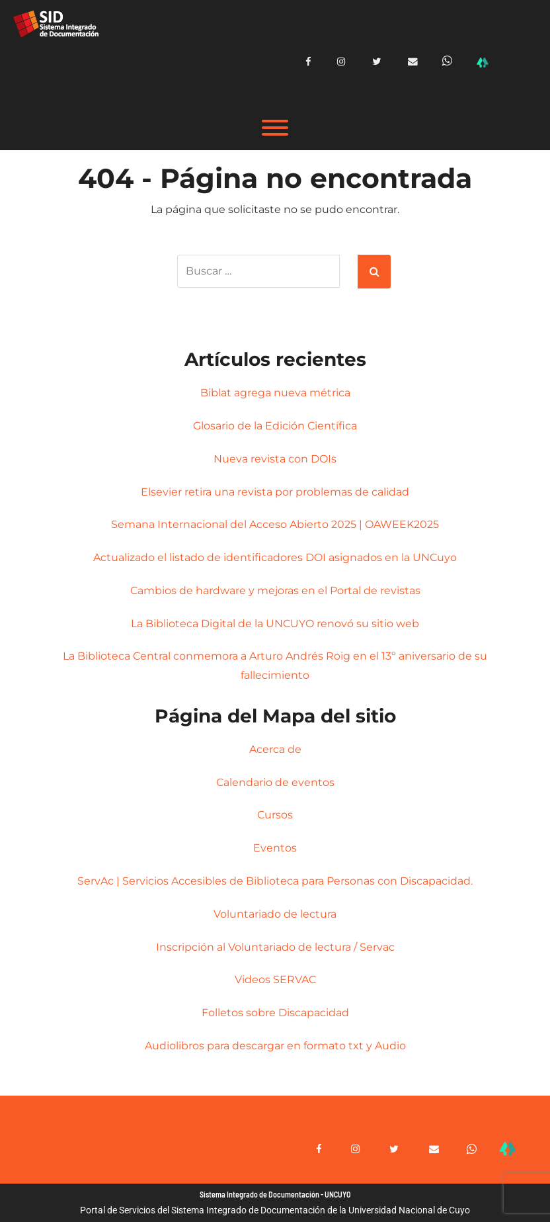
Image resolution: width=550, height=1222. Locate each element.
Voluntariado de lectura (275, 913)
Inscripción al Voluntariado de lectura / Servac (275, 946)
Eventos (275, 848)
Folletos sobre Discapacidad (275, 1012)
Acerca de (275, 748)
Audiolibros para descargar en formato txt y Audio (275, 1045)
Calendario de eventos (275, 781)
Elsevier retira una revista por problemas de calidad (275, 491)
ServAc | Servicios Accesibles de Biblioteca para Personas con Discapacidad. (275, 881)
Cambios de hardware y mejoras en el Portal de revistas (275, 590)
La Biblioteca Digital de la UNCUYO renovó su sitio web (275, 623)
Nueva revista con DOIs (275, 458)
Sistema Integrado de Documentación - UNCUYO (275, 1194)
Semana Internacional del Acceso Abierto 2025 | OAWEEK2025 (275, 524)
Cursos (275, 814)
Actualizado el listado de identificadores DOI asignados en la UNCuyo (275, 557)
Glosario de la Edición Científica (275, 425)
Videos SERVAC (275, 979)
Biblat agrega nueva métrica (275, 392)
